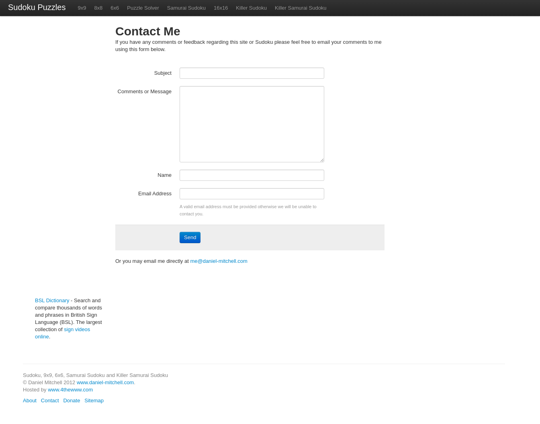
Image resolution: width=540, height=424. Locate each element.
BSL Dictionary (52, 300)
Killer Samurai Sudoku (301, 8)
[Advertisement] (59, 160)
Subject (163, 73)
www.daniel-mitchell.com (105, 382)
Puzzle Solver (143, 8)
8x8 (98, 8)
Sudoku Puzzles (36, 7)
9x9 (82, 8)
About (30, 400)
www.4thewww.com (70, 390)
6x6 (114, 8)
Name (165, 175)
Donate (71, 400)
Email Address (155, 193)
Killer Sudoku (251, 8)
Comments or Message (145, 91)
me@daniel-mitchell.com (219, 261)
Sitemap (94, 400)
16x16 (221, 8)
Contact (50, 400)
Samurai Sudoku (186, 8)
